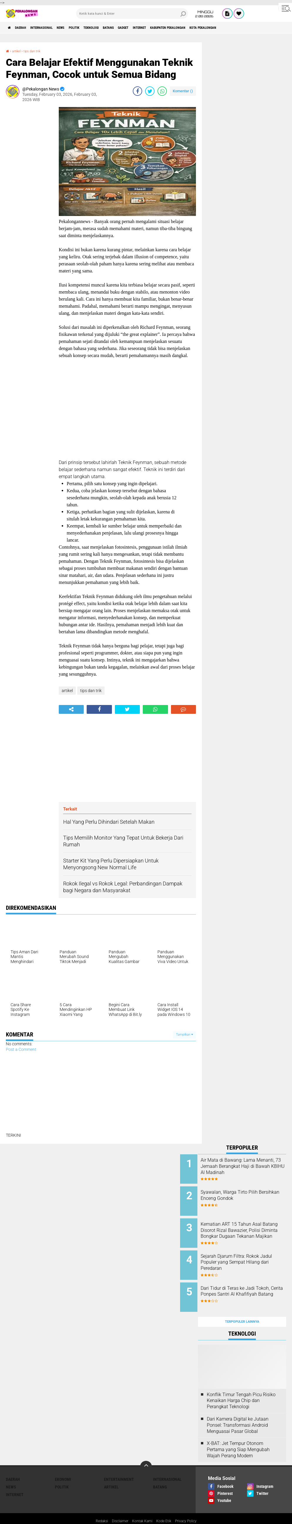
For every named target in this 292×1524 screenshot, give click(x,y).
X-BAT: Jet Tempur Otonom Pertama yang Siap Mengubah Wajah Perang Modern (238, 1435)
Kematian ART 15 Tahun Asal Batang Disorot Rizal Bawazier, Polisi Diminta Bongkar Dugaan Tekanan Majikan (250, 1228)
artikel (18, 50)
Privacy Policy (190, 1507)
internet (189, 27)
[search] (132, 13)
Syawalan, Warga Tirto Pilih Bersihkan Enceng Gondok (247, 1193)
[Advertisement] (29, 195)
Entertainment (119, 1465)
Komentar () (183, 91)
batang (146, 27)
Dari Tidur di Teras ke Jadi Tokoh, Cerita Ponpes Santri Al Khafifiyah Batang (250, 1285)
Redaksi (96, 1507)
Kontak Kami (141, 1507)
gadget (167, 27)
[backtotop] (146, 1452)
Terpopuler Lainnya (242, 1307)
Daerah (26, 27)
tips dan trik (37, 50)
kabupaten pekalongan (227, 27)
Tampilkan (184, 1034)
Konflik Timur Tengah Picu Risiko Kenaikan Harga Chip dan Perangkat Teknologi (241, 1387)
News (80, 27)
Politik (99, 27)
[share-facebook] (137, 91)
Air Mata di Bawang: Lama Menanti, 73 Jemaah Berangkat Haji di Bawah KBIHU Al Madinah (246, 1169)
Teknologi (123, 27)
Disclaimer (116, 1507)
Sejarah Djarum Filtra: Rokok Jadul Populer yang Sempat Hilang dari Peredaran (248, 1255)
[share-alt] (71, 709)
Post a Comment (21, 1049)
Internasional (54, 27)
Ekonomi (63, 1465)
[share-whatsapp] (162, 91)
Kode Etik (165, 1507)
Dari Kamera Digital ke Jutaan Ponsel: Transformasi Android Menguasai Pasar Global (237, 1411)
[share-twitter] (150, 91)
